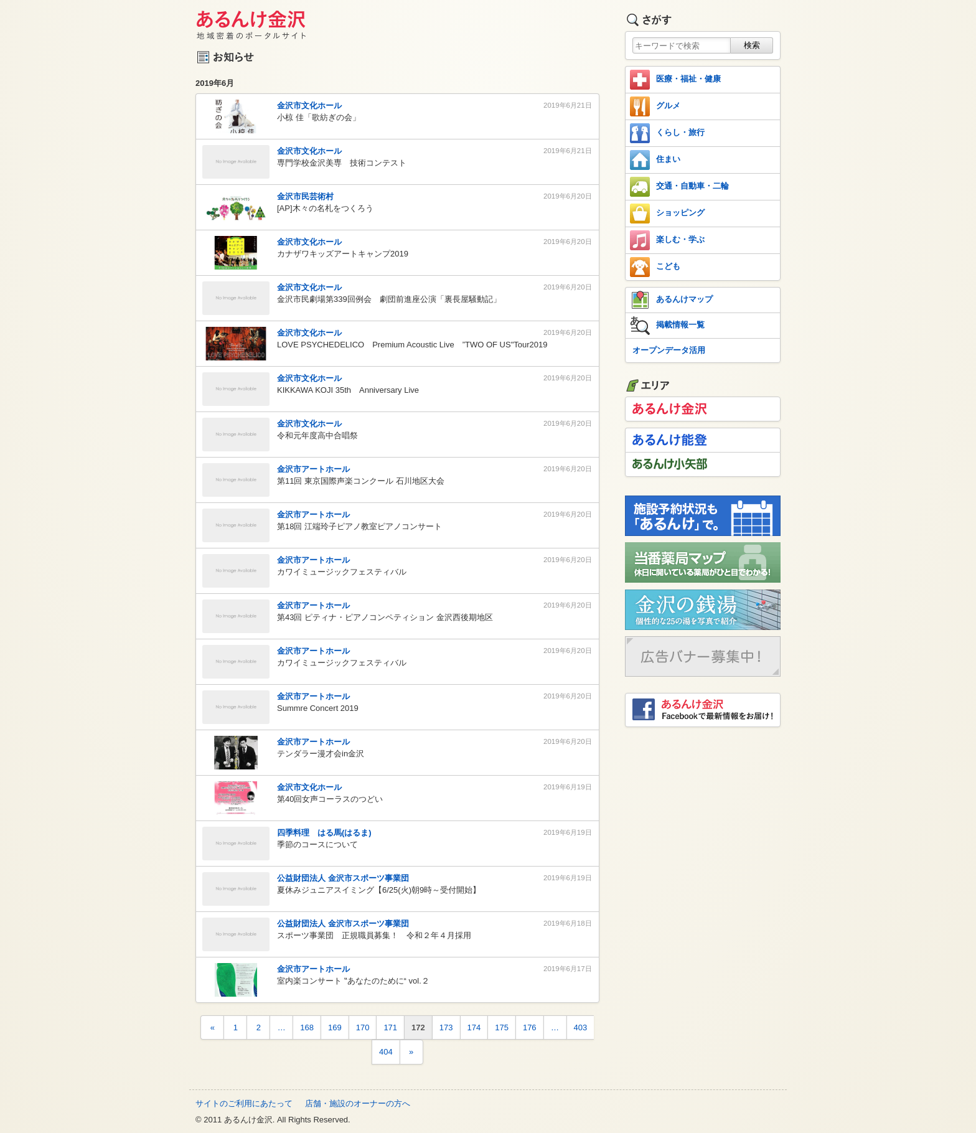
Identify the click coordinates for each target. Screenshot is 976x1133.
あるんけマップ (671, 300)
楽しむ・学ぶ (667, 240)
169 (335, 1027)
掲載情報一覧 (667, 325)
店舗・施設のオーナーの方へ (357, 1103)
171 (390, 1027)
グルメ (655, 106)
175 (502, 1027)
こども (655, 267)
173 (446, 1027)
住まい (655, 160)
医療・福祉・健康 (675, 80)
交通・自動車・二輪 (679, 187)
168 (307, 1027)
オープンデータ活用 (668, 350)
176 (530, 1027)
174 (474, 1027)
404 (386, 1051)
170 (363, 1027)
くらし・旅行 (667, 133)
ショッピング (667, 213)
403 (581, 1027)
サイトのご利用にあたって (244, 1103)
